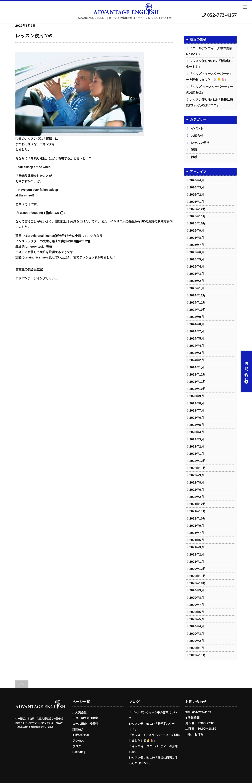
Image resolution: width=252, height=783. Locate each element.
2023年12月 (197, 374)
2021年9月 (196, 525)
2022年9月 (196, 475)
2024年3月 (196, 353)
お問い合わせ (246, 371)
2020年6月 (196, 612)
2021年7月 (196, 533)
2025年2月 (196, 281)
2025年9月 (196, 230)
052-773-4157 (219, 15)
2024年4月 (196, 345)
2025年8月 (196, 237)
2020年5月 (196, 619)
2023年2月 (196, 446)
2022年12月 (197, 461)
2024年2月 (196, 360)
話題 (194, 150)
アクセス (78, 740)
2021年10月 (197, 518)
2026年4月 (196, 180)
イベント (197, 128)
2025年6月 (196, 252)
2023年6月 (196, 417)
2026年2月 (196, 194)
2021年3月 (196, 547)
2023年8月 (196, 403)
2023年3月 (196, 439)
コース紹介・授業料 (85, 723)
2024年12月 (197, 295)
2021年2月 (196, 554)
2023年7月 (196, 410)
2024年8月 (196, 324)
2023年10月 (197, 389)
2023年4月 (196, 432)
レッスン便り (200, 142)
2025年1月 (196, 288)
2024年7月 (196, 331)
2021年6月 (196, 540)
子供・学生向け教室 (85, 718)
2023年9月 (196, 396)
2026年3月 (196, 187)
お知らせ (197, 135)
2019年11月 (197, 655)
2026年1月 (196, 201)
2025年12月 (197, 209)
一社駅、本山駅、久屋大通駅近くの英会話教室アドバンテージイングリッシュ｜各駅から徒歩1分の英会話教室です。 (39, 722)
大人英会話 (79, 712)
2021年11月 (197, 511)
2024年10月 (197, 309)
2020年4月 (196, 626)
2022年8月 (196, 482)
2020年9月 (196, 590)
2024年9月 (196, 317)
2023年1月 (196, 453)
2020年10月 (197, 583)
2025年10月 (197, 223)
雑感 (194, 157)
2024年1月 (196, 367)
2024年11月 (197, 302)
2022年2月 (196, 497)
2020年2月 (196, 640)
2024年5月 (196, 338)
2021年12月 (197, 504)
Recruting (78, 752)
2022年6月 (196, 489)
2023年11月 (197, 381)
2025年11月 (197, 216)
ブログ (76, 746)
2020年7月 (196, 604)
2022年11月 (197, 468)
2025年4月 (196, 266)
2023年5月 (196, 425)
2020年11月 (197, 576)
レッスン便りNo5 (33, 35)
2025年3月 (196, 273)
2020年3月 (196, 633)
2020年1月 (196, 648)
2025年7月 (196, 245)
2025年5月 (196, 259)
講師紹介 (78, 729)
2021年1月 (196, 561)
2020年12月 (197, 568)
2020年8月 (196, 597)
